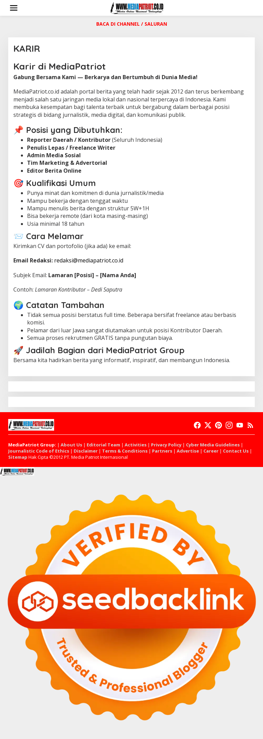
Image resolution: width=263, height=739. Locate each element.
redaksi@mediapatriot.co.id (88, 260)
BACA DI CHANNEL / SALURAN (131, 24)
